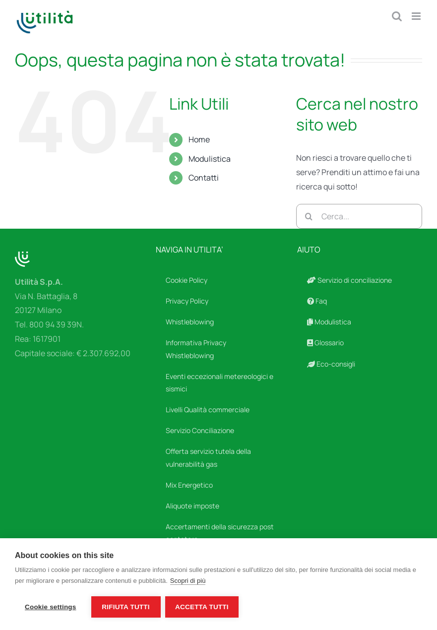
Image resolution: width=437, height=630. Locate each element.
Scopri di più (188, 580)
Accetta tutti (202, 607)
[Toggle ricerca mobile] (397, 16)
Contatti (203, 177)
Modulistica (209, 158)
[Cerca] (308, 216)
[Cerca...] (359, 216)
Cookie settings (50, 607)
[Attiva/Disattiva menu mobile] (417, 16)
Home (199, 139)
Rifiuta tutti (125, 607)
